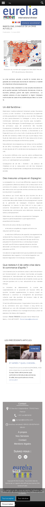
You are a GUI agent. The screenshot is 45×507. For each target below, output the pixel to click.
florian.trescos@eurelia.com (29, 319)
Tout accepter (8, 498)
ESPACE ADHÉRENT (31, 23)
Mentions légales (22, 443)
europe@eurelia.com (24, 420)
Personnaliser (7, 504)
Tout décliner (23, 498)
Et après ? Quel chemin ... (22, 363)
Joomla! (7, 483)
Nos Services (22, 436)
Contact (22, 440)
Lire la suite (13, 380)
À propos (22, 432)
